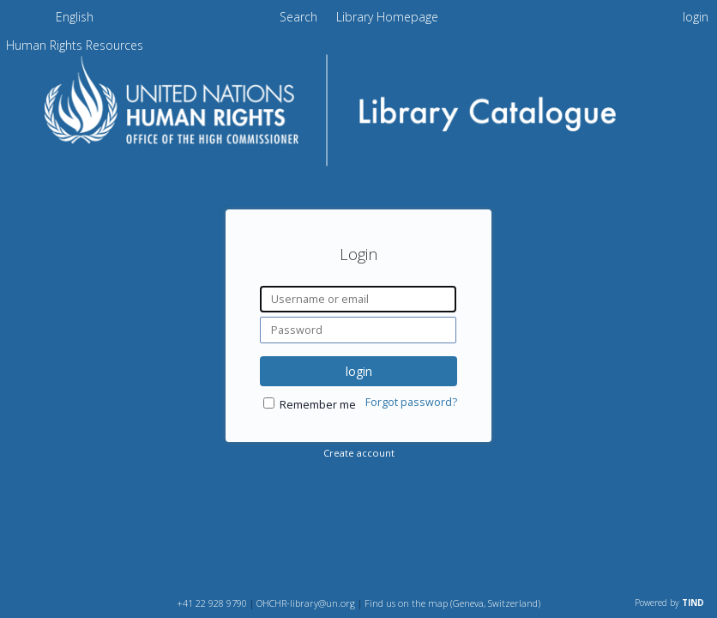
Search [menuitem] (298, 17)
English (74, 17)
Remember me (318, 404)
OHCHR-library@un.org (305, 603)
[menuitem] (74, 20)
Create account (359, 452)
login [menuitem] (695, 17)
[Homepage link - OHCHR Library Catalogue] (359, 169)
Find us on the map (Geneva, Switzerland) (452, 603)
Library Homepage (387, 17)
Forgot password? (411, 402)
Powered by (669, 603)
